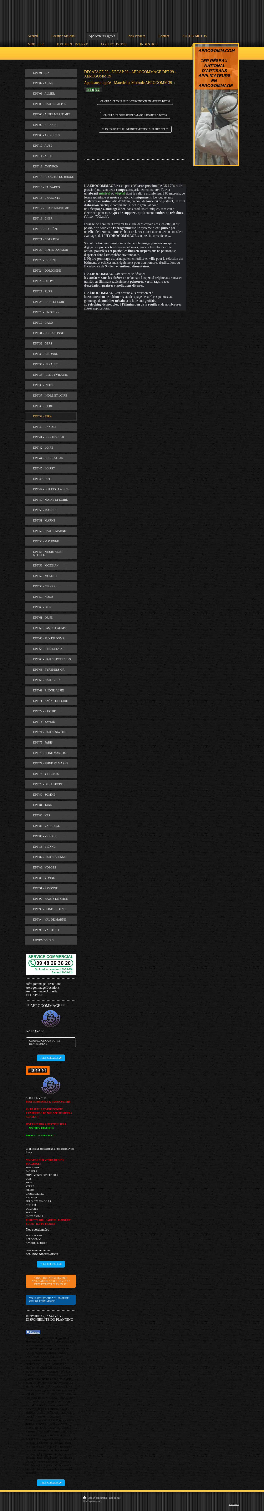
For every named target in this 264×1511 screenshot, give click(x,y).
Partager (33, 1332)
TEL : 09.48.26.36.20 (51, 1057)
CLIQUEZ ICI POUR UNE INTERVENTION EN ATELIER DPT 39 (135, 101)
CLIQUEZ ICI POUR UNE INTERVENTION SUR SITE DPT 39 (135, 129)
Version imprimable (95, 1497)
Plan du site (115, 1497)
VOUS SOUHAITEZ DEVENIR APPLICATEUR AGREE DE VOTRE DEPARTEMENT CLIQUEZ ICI (51, 1281)
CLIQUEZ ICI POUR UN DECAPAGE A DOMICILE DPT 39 (135, 115)
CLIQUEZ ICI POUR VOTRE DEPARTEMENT (44, 1042)
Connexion (234, 1504)
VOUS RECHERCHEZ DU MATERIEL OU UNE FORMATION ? (49, 1300)
